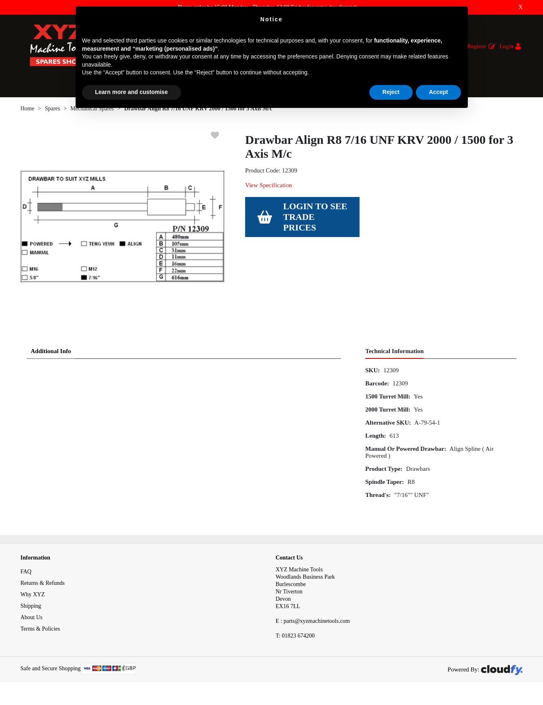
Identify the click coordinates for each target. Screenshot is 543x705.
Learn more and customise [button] (131, 92)
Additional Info (51, 355)
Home (27, 113)
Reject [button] (391, 92)
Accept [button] (438, 92)
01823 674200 (295, 640)
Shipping (30, 610)
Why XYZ (32, 598)
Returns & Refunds (42, 587)
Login (506, 46)
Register (477, 46)
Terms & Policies (40, 633)
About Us (31, 621)
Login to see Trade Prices (315, 221)
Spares (52, 113)
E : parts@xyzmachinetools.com (313, 625)
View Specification (268, 189)
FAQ (25, 576)
